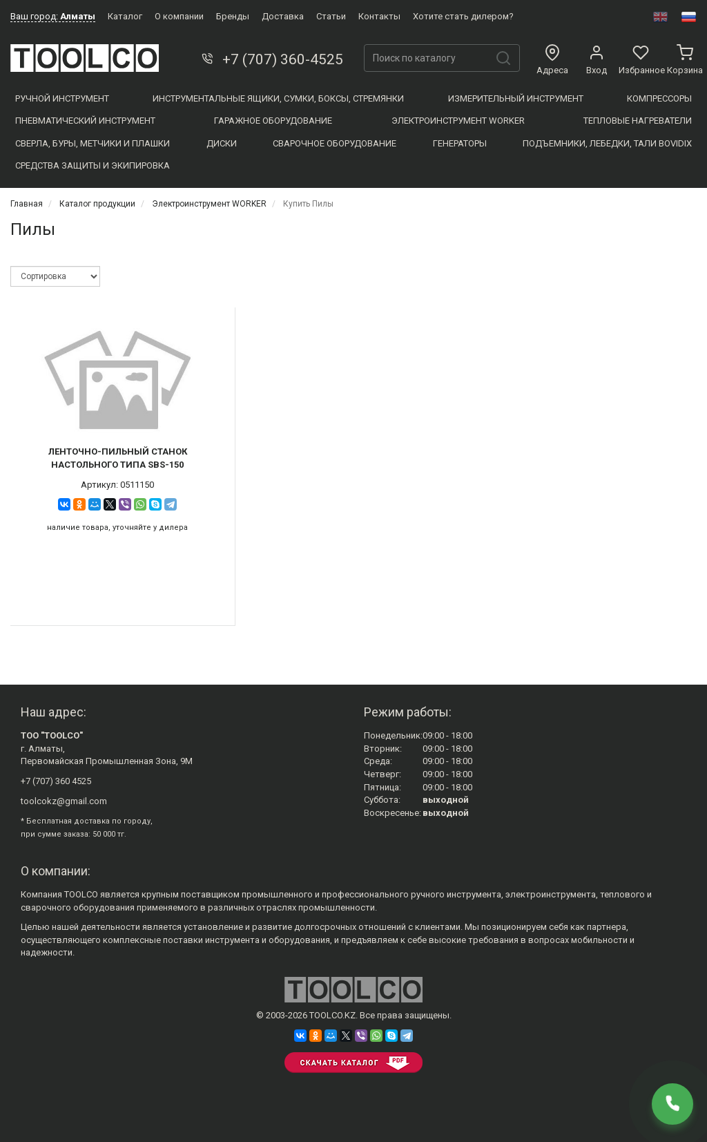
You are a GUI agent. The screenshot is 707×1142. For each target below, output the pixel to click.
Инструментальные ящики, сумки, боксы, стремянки (278, 98)
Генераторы (460, 143)
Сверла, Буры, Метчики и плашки (92, 143)
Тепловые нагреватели (637, 120)
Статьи (331, 16)
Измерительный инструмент (515, 98)
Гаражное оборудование (273, 120)
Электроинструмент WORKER (458, 120)
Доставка (283, 16)
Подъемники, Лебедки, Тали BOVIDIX (607, 143)
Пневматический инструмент (85, 120)
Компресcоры (659, 98)
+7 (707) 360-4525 (271, 59)
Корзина (685, 60)
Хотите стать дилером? (463, 16)
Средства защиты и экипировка (92, 165)
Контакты (379, 16)
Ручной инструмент (62, 98)
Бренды (232, 16)
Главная (26, 204)
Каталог (125, 16)
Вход (596, 60)
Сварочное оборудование (334, 143)
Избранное (641, 60)
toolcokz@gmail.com (64, 801)
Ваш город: (52, 16)
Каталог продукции (97, 204)
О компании (179, 16)
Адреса (552, 60)
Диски (221, 143)
